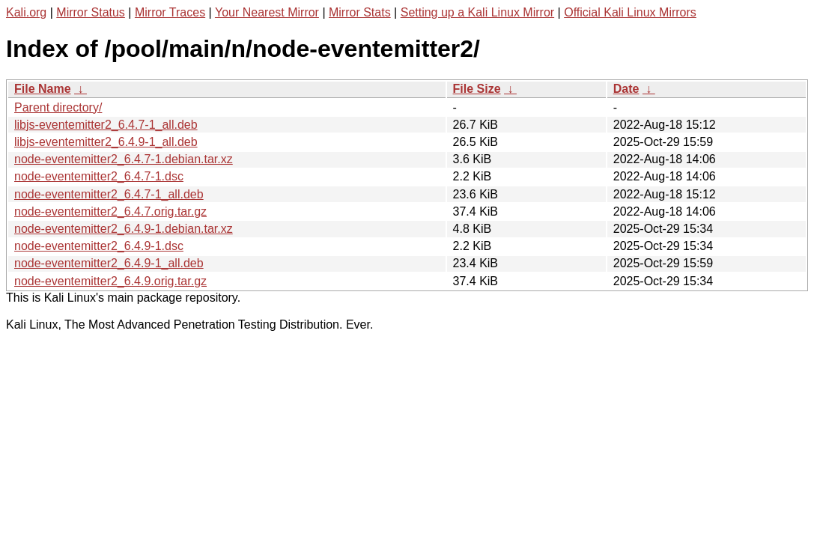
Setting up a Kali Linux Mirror (477, 12)
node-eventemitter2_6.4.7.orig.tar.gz (110, 211)
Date (626, 88)
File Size (477, 88)
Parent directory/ (58, 107)
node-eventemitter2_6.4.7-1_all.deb (109, 194)
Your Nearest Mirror (267, 12)
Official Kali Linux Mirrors (630, 12)
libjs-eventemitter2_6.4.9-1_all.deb (106, 141)
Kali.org (26, 12)
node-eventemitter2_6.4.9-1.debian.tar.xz (123, 228)
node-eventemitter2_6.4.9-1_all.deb (109, 263)
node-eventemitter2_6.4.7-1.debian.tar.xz (123, 159)
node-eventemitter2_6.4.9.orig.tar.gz (110, 281)
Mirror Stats (360, 12)
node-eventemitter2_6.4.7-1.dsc (98, 176)
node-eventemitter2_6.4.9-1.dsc (98, 246)
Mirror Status (90, 12)
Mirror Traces (170, 12)
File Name (42, 88)
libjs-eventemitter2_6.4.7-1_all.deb (106, 124)
